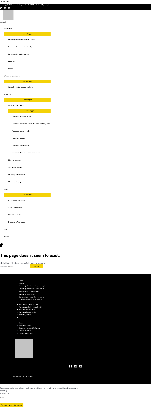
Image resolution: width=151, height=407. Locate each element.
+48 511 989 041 (29, 5)
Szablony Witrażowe (15, 207)
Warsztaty (7, 94)
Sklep (6, 189)
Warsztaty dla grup (14, 182)
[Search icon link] (3, 22)
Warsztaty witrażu (18, 138)
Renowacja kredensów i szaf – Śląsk (21, 47)
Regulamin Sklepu (25, 325)
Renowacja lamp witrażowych (18, 54)
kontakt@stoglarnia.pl (42, 5)
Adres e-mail (4, 393)
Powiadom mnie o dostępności (11, 405)
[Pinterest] (9, 9)
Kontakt (7, 237)
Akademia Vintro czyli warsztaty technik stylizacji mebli (31, 124)
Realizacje (11, 61)
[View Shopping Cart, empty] (1, 245)
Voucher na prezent (15, 167)
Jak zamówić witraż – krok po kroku (31, 297)
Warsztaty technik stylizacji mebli (30, 307)
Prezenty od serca (14, 215)
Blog (5, 229)
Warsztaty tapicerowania (20, 131)
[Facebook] (1, 9)
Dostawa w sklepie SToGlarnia (29, 328)
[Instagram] (5, 9)
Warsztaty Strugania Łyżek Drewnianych (26, 153)
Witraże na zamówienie (12, 76)
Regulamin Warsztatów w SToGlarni (31, 317)
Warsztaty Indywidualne (16, 175)
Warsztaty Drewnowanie (20, 146)
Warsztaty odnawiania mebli (22, 116)
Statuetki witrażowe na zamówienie (20, 87)
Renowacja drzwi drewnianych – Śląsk (21, 40)
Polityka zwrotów (25, 331)
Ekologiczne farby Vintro (16, 222)
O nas (21, 280)
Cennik (10, 69)
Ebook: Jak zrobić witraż (16, 200)
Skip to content (5, 1)
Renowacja (8, 28)
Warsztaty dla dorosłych (16, 105)
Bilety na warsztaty (14, 160)
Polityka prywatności (26, 333)
